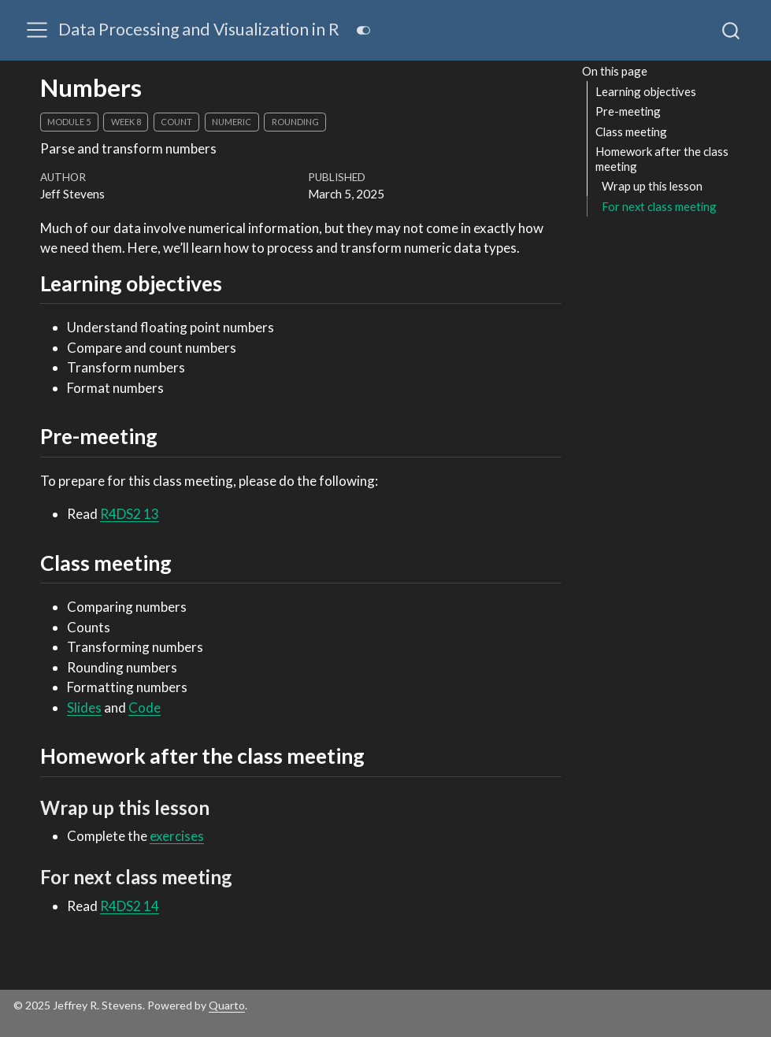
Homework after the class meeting (661, 158)
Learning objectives (645, 91)
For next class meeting (659, 206)
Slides (84, 707)
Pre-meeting (628, 111)
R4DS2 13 (129, 514)
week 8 (126, 122)
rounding (295, 122)
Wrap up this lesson (652, 186)
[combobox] (731, 30)
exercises (177, 836)
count (176, 122)
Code (144, 707)
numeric (231, 122)
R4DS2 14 (129, 906)
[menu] (37, 30)
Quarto (227, 1005)
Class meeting (631, 131)
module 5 (69, 122)
